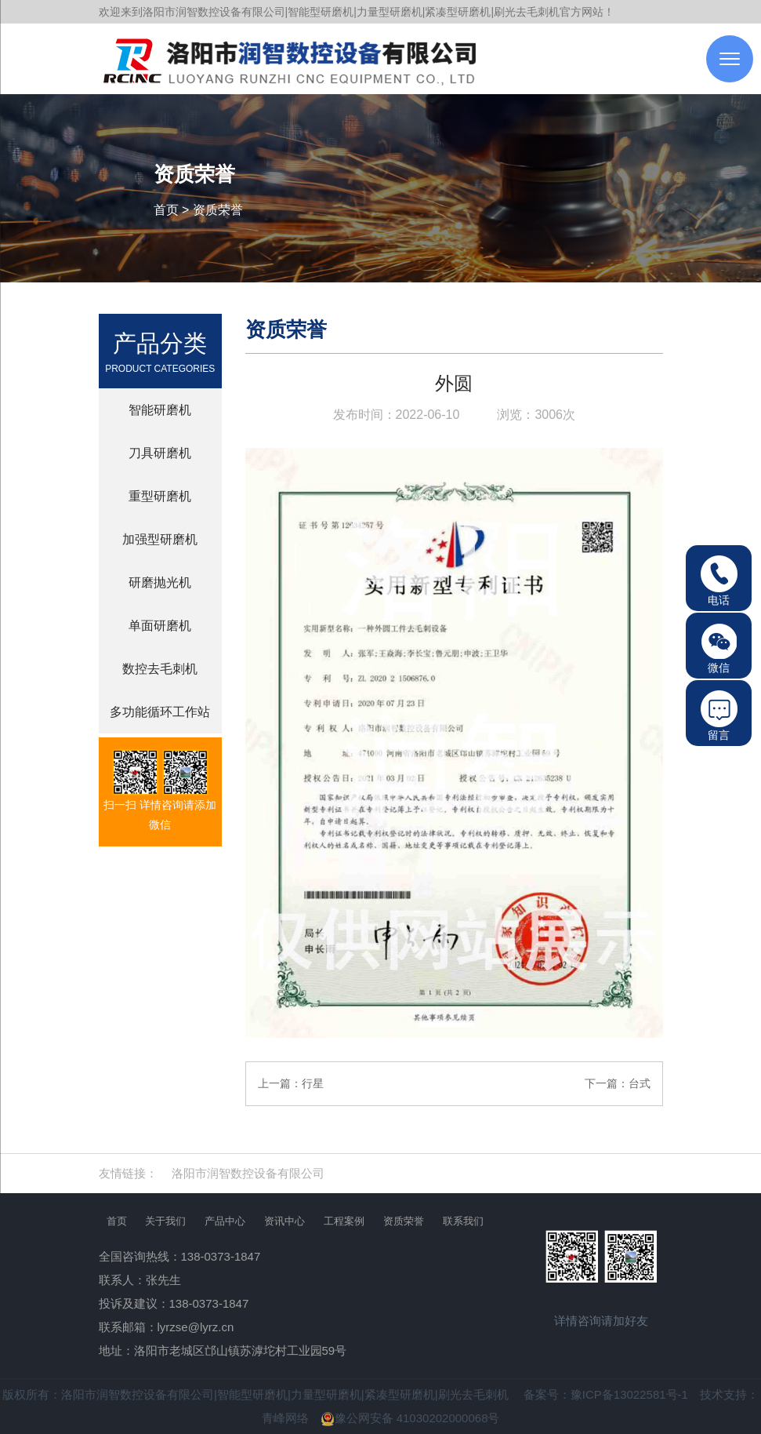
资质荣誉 (218, 210)
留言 (719, 715)
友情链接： (128, 1173)
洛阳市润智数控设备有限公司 (248, 1173)
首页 (166, 210)
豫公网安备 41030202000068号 (410, 1418)
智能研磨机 (160, 410)
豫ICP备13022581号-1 (629, 1394)
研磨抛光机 (160, 582)
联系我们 (463, 1221)
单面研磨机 (160, 625)
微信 (719, 648)
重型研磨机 (160, 496)
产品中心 (225, 1221)
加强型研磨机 (159, 539)
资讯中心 (284, 1221)
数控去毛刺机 (159, 668)
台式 (639, 1083)
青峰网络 (285, 1418)
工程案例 (344, 1221)
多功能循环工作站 (160, 712)
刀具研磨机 (160, 453)
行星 (313, 1083)
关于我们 (165, 1221)
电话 (719, 580)
